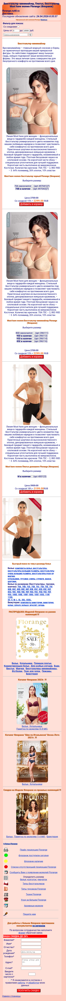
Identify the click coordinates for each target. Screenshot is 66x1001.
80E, (23, 589)
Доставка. (8, 13)
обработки (33, 984)
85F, (49, 589)
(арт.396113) (31, 335)
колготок (31, 879)
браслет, (34, 605)
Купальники (36, 784)
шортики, (12, 581)
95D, (41, 592)
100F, (26, 594)
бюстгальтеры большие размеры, (24, 571)
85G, (10, 592)
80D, (19, 589)
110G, (10, 597)
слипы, (32, 578)
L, (17, 600)
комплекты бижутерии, (32, 602)
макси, (48, 578)
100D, (15, 594)
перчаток (42, 879)
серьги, (18, 605)
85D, (41, 589)
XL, (20, 600)
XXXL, (29, 600)
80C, (14, 589)
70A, (19, 586)
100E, (20, 594)
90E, (23, 592)
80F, (28, 589)
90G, (32, 592)
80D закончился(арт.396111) (32, 333)
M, (14, 600)
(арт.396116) (32, 341)
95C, (36, 592)
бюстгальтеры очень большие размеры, (31, 572)
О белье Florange (10, 844)
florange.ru (44, 19)
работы (21, 984)
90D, (19, 592)
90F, (28, 592)
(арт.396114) (31, 338)
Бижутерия (52, 836)
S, (12, 600)
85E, (45, 589)
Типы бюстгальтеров (34, 883)
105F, (36, 594)
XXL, (24, 600)
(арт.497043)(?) (32, 188)
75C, (38, 586)
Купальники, (36, 726)
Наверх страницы (11, 997)
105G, (42, 594)
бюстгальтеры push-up (43, 573)
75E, (47, 586)
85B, (32, 589)
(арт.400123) (32, 476)
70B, (24, 586)
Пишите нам (29, 914)
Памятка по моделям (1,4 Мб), (30, 836)
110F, (47, 594)
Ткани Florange (33, 894)
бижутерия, (48, 602)
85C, (36, 589)
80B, (10, 589)
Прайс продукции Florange (33, 849)
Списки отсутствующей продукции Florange (33, 867)
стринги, (40, 578)
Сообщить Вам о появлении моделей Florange (34, 872)
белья (23, 879)
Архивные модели (33, 905)
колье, (11, 605)
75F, (51, 586)
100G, (31, 594)
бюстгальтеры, (40, 568)
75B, (33, 586)
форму (22, 932)
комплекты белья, (24, 568)
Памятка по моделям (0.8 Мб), (32, 729)
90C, (14, 592)
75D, (42, 586)
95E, (45, 592)
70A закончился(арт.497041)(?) (32, 186)
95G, (10, 594)
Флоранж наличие (33, 861)
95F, (49, 592)
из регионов (38, 925)
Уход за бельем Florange (33, 900)
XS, (9, 600)
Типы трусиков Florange (33, 889)
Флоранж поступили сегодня (34, 855)
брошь (41, 605)
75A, (29, 586)
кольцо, (26, 605)
